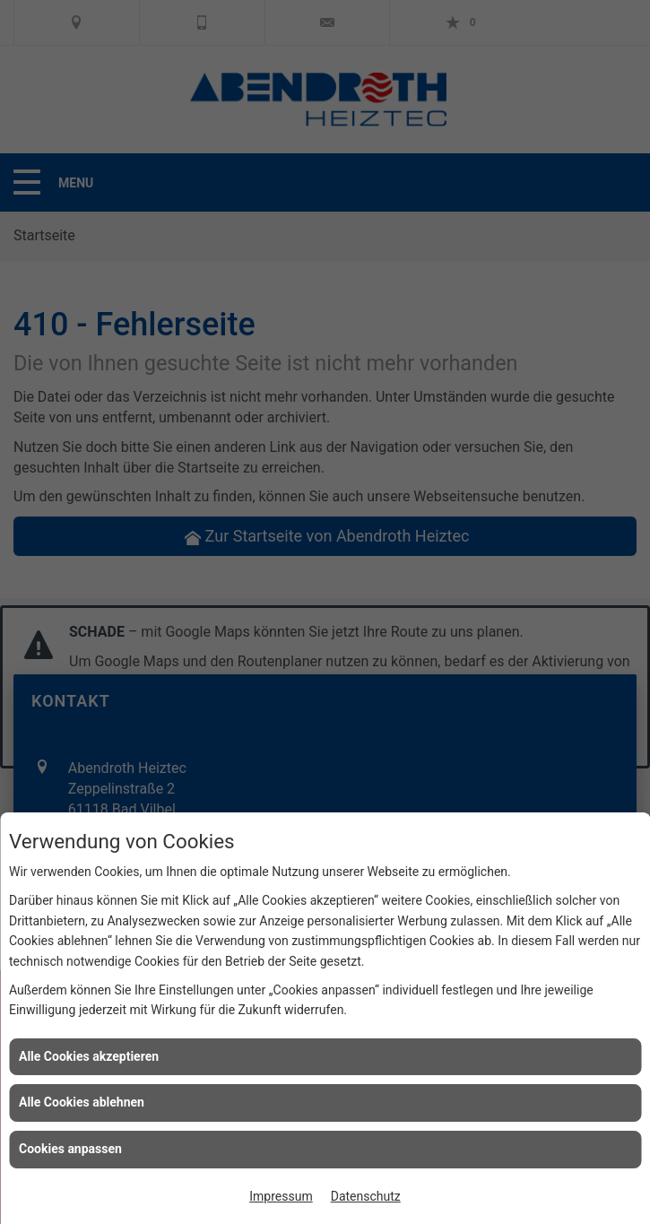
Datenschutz (366, 1196)
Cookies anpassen (70, 1149)
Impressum (280, 1196)
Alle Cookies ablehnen (81, 1102)
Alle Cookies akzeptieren (89, 1056)
